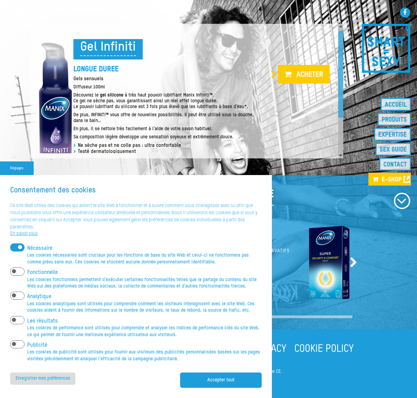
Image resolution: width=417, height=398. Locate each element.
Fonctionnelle (42, 282)
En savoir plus (24, 243)
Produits (394, 120)
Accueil (396, 105)
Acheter (309, 75)
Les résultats (42, 331)
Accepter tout (220, 389)
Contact (395, 164)
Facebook (405, 12)
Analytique (39, 307)
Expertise (392, 135)
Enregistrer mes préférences (43, 388)
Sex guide (393, 149)
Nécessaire (39, 258)
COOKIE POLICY (324, 349)
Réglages (16, 178)
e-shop (392, 179)
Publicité (37, 355)
